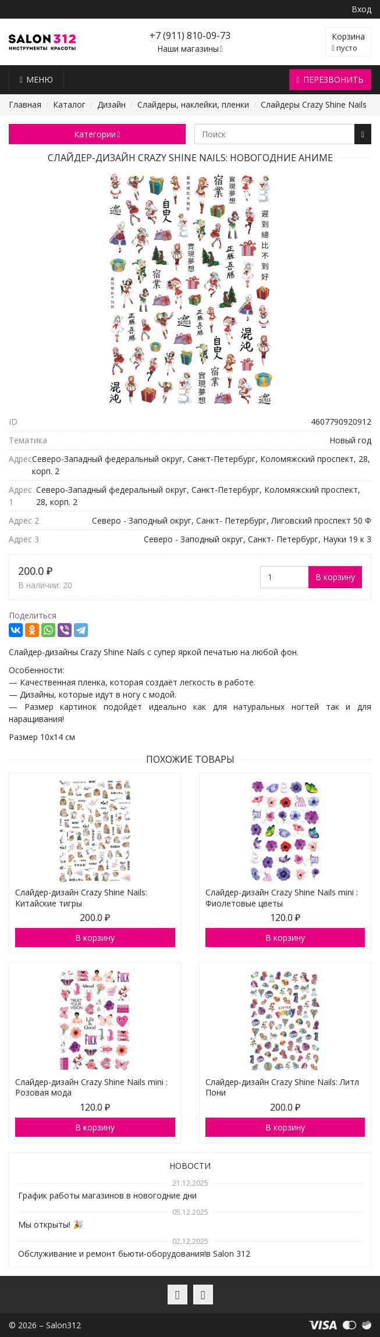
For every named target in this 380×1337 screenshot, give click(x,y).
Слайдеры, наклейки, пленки (193, 104)
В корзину (335, 576)
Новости (190, 1165)
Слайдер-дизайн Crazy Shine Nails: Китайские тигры (81, 897)
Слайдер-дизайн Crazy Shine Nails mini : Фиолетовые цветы (281, 897)
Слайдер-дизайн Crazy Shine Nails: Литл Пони (282, 1087)
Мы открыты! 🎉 (50, 1224)
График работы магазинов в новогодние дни (107, 1195)
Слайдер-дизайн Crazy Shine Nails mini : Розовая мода (91, 1087)
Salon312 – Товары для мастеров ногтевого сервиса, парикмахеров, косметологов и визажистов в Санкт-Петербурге (42, 42)
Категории (97, 134)
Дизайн (111, 104)
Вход (361, 9)
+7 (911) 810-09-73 (190, 35)
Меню (36, 79)
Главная (25, 104)
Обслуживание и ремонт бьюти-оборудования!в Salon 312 (134, 1253)
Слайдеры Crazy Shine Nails (314, 104)
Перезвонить (330, 79)
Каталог (69, 104)
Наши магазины (190, 49)
